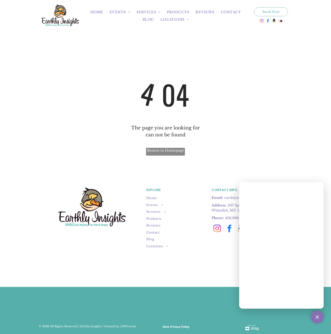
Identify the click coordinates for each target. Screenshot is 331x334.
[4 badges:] (134, 303)
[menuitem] (96, 12)
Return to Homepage (165, 150)
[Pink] (197, 303)
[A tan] (176, 303)
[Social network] (274, 21)
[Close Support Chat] (317, 317)
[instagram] (261, 21)
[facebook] (268, 21)
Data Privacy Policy (176, 326)
